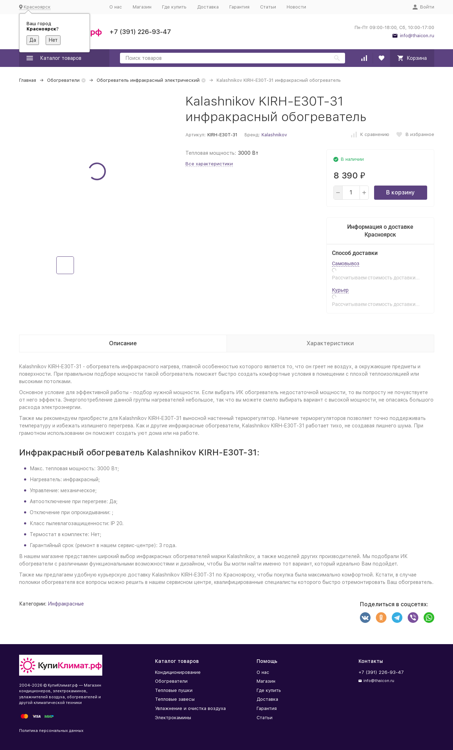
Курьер (340, 290)
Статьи (268, 7)
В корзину (400, 192)
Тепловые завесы (175, 699)
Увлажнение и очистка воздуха (190, 708)
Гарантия (239, 7)
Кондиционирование (178, 672)
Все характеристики (209, 163)
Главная (27, 80)
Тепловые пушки (174, 690)
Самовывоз (345, 263)
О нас (115, 7)
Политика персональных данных (51, 730)
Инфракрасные (66, 604)
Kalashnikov (274, 134)
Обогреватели (63, 80)
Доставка (208, 7)
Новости (296, 7)
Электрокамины (173, 717)
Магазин (142, 7)
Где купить (174, 7)
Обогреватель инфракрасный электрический (148, 80)
